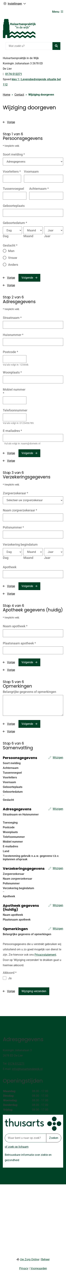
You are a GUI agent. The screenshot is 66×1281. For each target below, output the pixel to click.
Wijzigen (58, 757)
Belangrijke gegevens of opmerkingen (29, 692)
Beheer (45, 1259)
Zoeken (53, 1138)
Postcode (10, 352)
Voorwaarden (38, 1268)
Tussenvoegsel (13, 188)
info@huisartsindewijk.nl (27, 1069)
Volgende (27, 277)
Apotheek (9, 567)
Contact (19, 94)
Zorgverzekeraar (15, 493)
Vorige (11, 122)
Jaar (47, 236)
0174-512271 (16, 1063)
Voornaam (31, 171)
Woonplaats (12, 372)
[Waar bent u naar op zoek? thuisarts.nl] (25, 1138)
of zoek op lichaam (17, 1146)
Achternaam (39, 188)
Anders (13, 264)
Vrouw (12, 258)
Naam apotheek (15, 626)
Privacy (23, 1268)
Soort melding (14, 154)
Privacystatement (45, 954)
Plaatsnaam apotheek (19, 643)
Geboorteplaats (14, 206)
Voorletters (12, 171)
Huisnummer (13, 335)
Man (11, 251)
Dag (5, 236)
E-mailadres (12, 431)
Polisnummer (13, 527)
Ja (10, 978)
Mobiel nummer (14, 391)
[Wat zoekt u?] (29, 46)
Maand (28, 236)
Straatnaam (12, 318)
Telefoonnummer (15, 410)
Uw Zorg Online (29, 1259)
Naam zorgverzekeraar (20, 510)
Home (6, 94)
